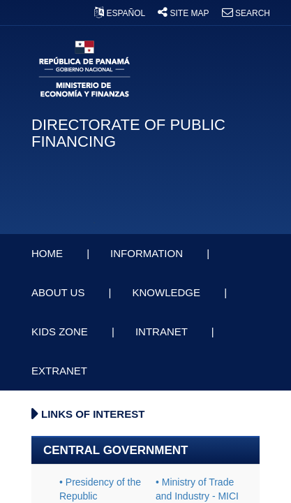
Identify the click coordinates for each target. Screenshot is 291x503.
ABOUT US (59, 292)
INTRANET (163, 331)
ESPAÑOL (120, 13)
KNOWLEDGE (167, 292)
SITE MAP (184, 13)
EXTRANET (60, 371)
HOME (48, 253)
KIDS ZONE (61, 331)
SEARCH (246, 13)
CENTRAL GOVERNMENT (115, 450)
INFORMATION (148, 253)
